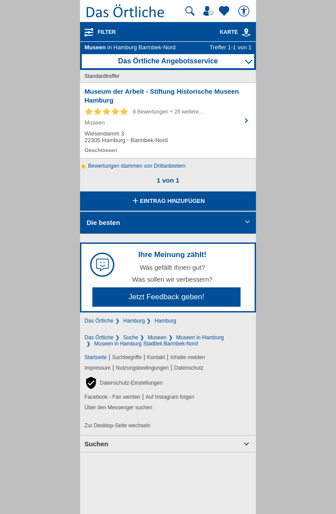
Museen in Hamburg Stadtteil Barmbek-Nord (146, 344)
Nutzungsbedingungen (142, 368)
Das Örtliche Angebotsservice (168, 61)
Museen (157, 337)
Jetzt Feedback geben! (166, 297)
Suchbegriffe (127, 357)
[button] (123, 383)
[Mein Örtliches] (209, 11)
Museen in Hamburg (200, 337)
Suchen (96, 444)
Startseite (95, 357)
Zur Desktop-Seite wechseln (117, 425)
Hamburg (134, 321)
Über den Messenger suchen (118, 407)
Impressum (97, 368)
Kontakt (156, 357)
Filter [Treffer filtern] (107, 32)
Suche (130, 337)
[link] (246, 32)
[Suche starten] (190, 11)
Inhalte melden (187, 357)
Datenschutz (189, 368)
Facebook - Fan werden (112, 397)
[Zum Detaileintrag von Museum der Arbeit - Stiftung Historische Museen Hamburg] (168, 120)
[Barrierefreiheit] (245, 11)
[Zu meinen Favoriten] (225, 11)
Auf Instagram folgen (170, 397)
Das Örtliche (98, 321)
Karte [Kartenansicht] (236, 32)
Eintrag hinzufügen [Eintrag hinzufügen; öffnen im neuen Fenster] (168, 201)
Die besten (103, 222)
